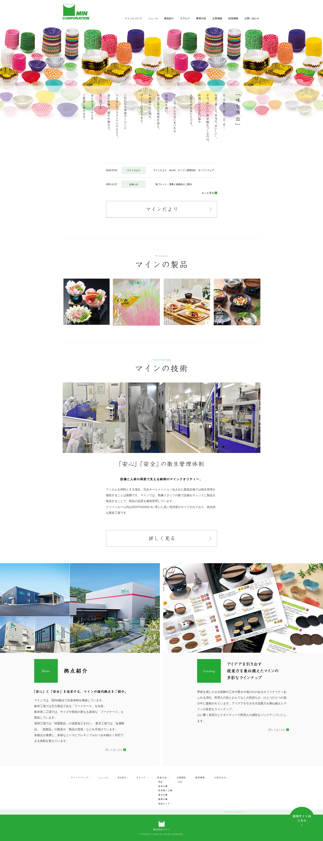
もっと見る (208, 192)
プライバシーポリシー (234, 812)
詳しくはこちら (114, 749)
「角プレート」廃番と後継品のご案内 (172, 184)
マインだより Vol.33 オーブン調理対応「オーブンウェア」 (184, 170)
